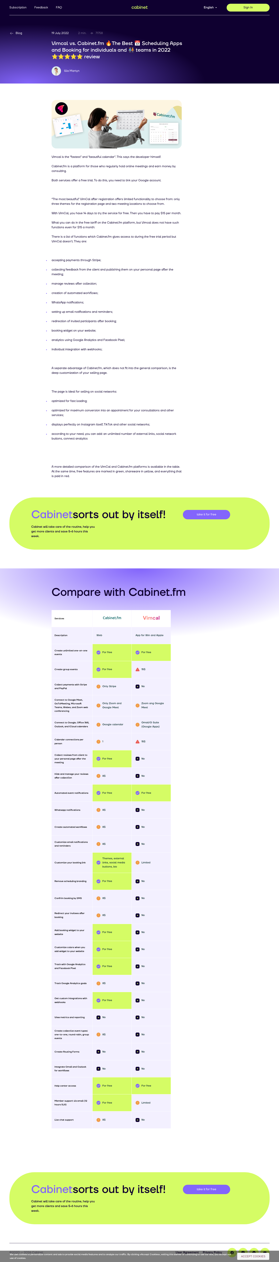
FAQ (59, 7)
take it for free (206, 514)
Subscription (18, 7)
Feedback (41, 7)
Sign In (248, 7)
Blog (15, 33)
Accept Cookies (253, 1256)
